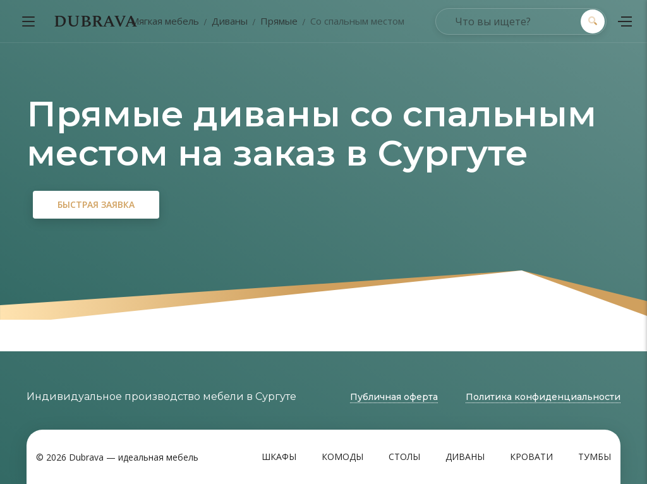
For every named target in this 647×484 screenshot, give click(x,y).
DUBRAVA (95, 21)
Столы (404, 457)
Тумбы (594, 457)
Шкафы (279, 457)
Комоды (342, 457)
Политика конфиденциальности (543, 396)
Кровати (531, 457)
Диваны (465, 457)
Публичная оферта (394, 396)
